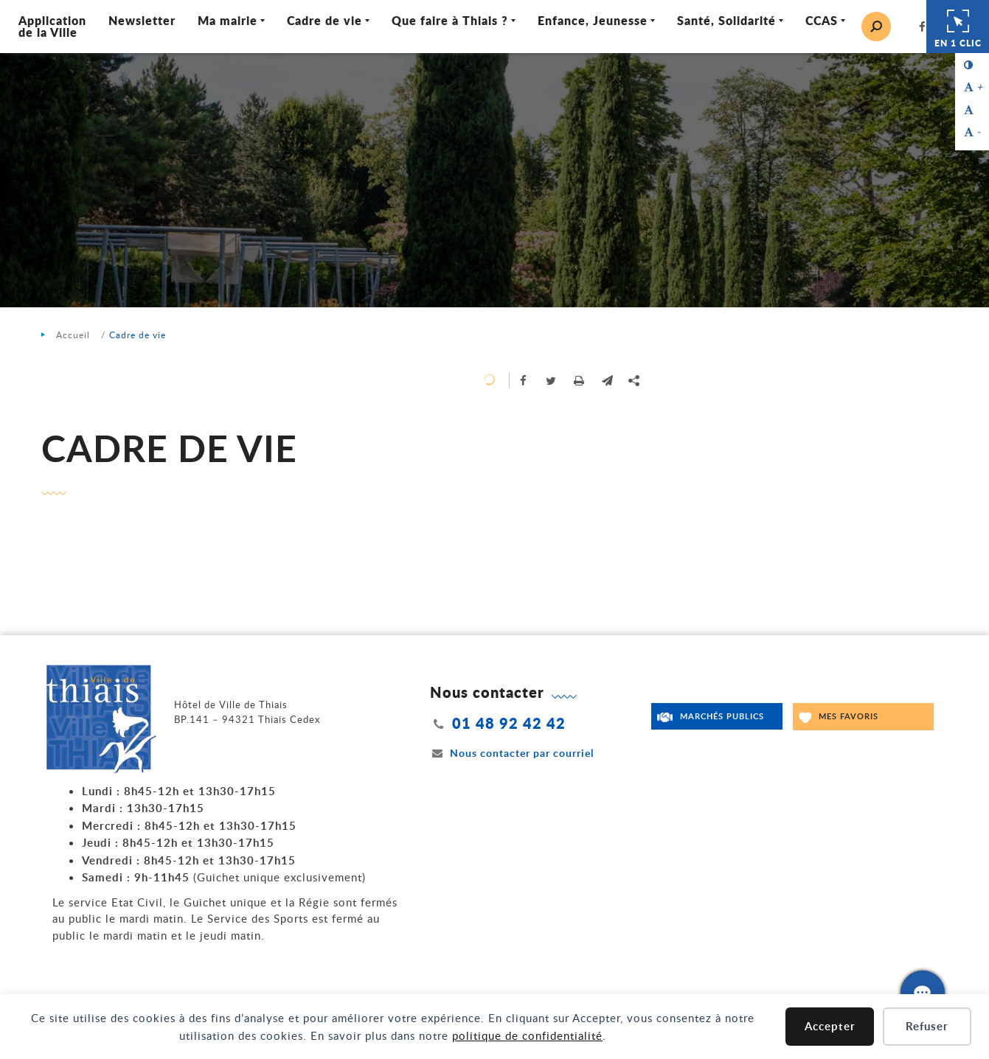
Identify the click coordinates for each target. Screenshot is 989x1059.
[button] (608, 380)
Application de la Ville (52, 26)
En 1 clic (958, 26)
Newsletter (142, 20)
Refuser (927, 1026)
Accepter (830, 1026)
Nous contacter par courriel (512, 753)
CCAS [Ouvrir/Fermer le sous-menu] (821, 20)
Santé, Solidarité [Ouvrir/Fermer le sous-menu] (726, 20)
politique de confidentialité (527, 1035)
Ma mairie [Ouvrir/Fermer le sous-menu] (227, 20)
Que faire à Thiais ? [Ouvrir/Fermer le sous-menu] (450, 20)
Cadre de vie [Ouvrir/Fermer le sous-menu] (324, 20)
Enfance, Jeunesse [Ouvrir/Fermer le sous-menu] (593, 20)
